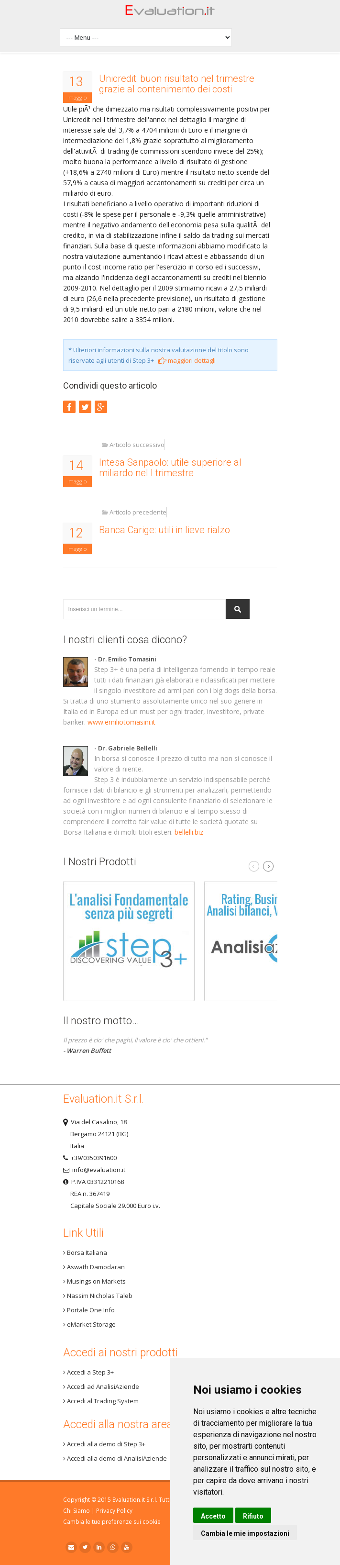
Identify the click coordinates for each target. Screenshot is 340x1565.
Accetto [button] (213, 1516)
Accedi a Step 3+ (88, 1372)
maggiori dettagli (187, 360)
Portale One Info (89, 1310)
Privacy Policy (114, 1511)
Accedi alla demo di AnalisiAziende (115, 1458)
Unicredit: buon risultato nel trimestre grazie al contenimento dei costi (176, 83)
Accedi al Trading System (101, 1401)
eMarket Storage (89, 1324)
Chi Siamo (76, 1511)
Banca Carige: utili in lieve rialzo (164, 530)
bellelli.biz (189, 832)
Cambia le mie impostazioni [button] (245, 1533)
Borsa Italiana (85, 1252)
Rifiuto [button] (253, 1516)
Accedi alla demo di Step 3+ (104, 1444)
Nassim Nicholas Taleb (97, 1295)
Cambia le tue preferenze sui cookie (112, 1522)
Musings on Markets (94, 1281)
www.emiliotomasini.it (121, 722)
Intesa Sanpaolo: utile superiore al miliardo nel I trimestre (170, 467)
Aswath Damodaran (94, 1267)
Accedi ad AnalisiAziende (101, 1386)
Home (170, 12)
